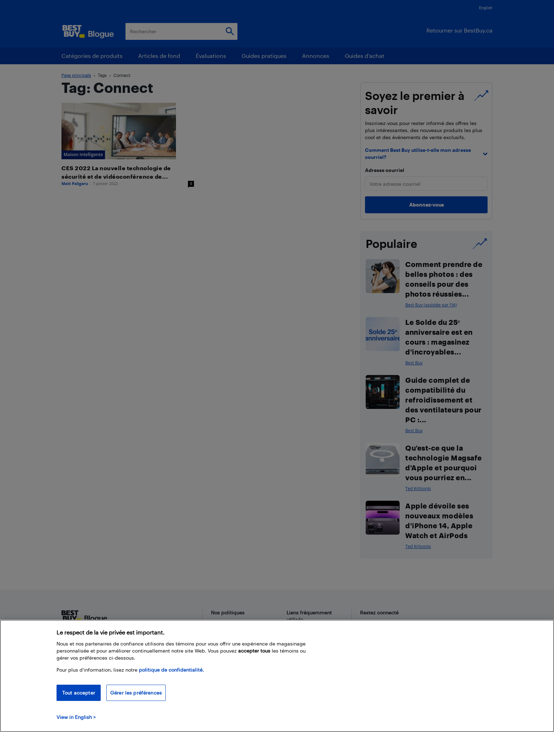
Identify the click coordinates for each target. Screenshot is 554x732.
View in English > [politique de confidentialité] (76, 717)
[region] (277, 676)
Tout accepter (78, 693)
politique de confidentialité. (171, 670)
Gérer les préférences (136, 693)
